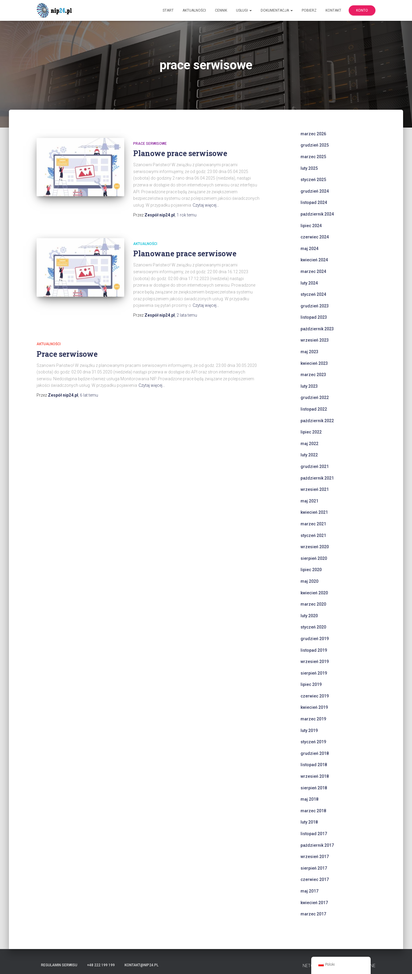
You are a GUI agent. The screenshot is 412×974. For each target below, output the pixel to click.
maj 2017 (309, 891)
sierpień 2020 (314, 558)
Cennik (221, 10)
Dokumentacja (277, 10)
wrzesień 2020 (315, 546)
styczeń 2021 (313, 535)
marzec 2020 (313, 604)
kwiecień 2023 (314, 363)
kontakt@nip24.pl (141, 965)
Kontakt (333, 10)
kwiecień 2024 (314, 259)
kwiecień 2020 (314, 592)
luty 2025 (309, 168)
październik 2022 (317, 420)
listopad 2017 (314, 833)
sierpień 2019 (314, 673)
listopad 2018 (314, 764)
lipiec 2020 (311, 569)
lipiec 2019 (311, 684)
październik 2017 (317, 845)
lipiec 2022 (311, 432)
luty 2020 (309, 615)
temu (186, 215)
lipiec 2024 (311, 225)
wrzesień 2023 (315, 340)
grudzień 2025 (315, 145)
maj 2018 (309, 799)
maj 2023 (309, 351)
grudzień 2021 (315, 466)
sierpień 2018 (314, 788)
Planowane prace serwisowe (184, 253)
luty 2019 (309, 730)
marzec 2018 (313, 810)
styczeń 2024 (313, 294)
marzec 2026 (313, 133)
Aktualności (194, 10)
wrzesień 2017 (315, 856)
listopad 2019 (314, 650)
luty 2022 (309, 455)
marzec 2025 (313, 156)
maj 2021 (309, 501)
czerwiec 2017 (315, 879)
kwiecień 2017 (314, 902)
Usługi (244, 10)
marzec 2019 (313, 719)
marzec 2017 (313, 914)
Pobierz (309, 10)
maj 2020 (309, 581)
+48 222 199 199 (101, 965)
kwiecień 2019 (314, 707)
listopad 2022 (314, 409)
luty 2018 (309, 822)
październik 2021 (317, 478)
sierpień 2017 (314, 868)
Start (168, 10)
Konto (362, 10)
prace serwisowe (150, 144)
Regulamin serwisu (59, 965)
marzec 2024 (313, 271)
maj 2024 (309, 248)
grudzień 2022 (315, 397)
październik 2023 (317, 328)
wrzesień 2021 (315, 489)
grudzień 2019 (315, 638)
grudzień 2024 (315, 191)
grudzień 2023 (315, 306)
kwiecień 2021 (314, 512)
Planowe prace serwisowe (180, 153)
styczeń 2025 (313, 179)
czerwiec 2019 (315, 696)
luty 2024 (309, 283)
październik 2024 (317, 214)
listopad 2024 (314, 202)
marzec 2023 (313, 374)
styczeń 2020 (313, 627)
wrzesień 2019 (315, 661)
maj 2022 (309, 443)
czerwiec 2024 (315, 237)
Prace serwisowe (67, 354)
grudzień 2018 (315, 753)
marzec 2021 (313, 523)
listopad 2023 (314, 317)
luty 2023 (309, 386)
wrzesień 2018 (315, 776)
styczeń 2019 (313, 741)
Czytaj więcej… (206, 205)
